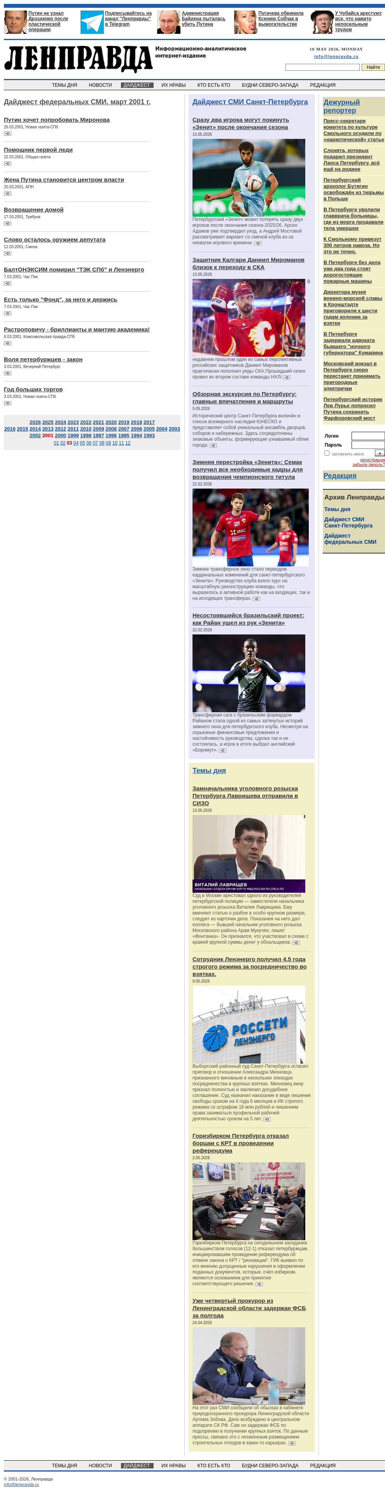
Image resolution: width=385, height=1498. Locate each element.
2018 (136, 422)
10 (114, 443)
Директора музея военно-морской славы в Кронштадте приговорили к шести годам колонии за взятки (353, 307)
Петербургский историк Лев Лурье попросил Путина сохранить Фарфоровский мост (353, 408)
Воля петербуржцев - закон (43, 359)
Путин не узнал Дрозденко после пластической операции (48, 21)
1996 (111, 435)
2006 (136, 429)
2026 (35, 422)
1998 (85, 435)
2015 (22, 429)
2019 (124, 422)
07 (95, 443)
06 (88, 443)
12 (127, 443)
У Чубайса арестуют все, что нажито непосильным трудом (358, 21)
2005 (149, 429)
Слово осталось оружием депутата (54, 239)
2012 (60, 429)
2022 (85, 422)
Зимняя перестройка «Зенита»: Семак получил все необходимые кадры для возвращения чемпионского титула (247, 469)
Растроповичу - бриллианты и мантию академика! (77, 329)
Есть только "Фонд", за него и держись (60, 299)
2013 (48, 429)
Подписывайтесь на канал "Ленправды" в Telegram (128, 19)
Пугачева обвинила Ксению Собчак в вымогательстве (281, 19)
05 (82, 443)
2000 (60, 435)
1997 (98, 435)
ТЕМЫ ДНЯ (65, 85)
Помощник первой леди (38, 149)
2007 (124, 429)
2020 (111, 422)
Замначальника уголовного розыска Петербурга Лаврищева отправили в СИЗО (245, 795)
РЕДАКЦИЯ (324, 85)
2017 (149, 422)
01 (56, 443)
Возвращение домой (34, 209)
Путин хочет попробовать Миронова (57, 119)
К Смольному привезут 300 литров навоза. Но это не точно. (353, 245)
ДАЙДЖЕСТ (137, 85)
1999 (73, 435)
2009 (98, 429)
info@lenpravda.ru (336, 56)
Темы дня (209, 770)
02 (62, 443)
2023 (73, 422)
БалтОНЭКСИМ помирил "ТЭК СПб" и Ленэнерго (74, 269)
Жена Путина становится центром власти (64, 179)
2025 (48, 422)
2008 (111, 429)
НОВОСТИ (101, 85)
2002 (35, 435)
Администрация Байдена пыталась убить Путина (204, 19)
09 (108, 443)
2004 (162, 429)
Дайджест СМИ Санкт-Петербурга (250, 102)
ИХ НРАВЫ (174, 85)
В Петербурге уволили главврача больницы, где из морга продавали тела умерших (353, 219)
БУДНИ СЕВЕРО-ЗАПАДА (270, 85)
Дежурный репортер (342, 106)
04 (76, 443)
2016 (10, 429)
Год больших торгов (33, 389)
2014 (35, 429)
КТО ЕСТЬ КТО (214, 85)
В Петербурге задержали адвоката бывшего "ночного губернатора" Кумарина (353, 343)
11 (121, 443)
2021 (98, 422)
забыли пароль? (369, 464)
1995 (124, 435)
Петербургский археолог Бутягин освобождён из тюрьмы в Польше (354, 189)
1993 (149, 435)
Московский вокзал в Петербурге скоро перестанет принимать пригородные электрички (352, 376)
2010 (85, 429)
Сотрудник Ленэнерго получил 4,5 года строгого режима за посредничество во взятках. (249, 966)
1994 (136, 435)
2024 (60, 422)
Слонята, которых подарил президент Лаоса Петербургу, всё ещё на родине (352, 159)
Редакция (340, 476)
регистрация (372, 459)
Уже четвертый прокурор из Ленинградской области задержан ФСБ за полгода (249, 1308)
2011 (73, 429)
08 (101, 443)
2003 (174, 429)
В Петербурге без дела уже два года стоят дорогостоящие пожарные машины (352, 271)
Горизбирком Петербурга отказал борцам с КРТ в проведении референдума (240, 1143)
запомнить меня (348, 454)
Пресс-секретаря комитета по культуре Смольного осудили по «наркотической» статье (354, 130)
